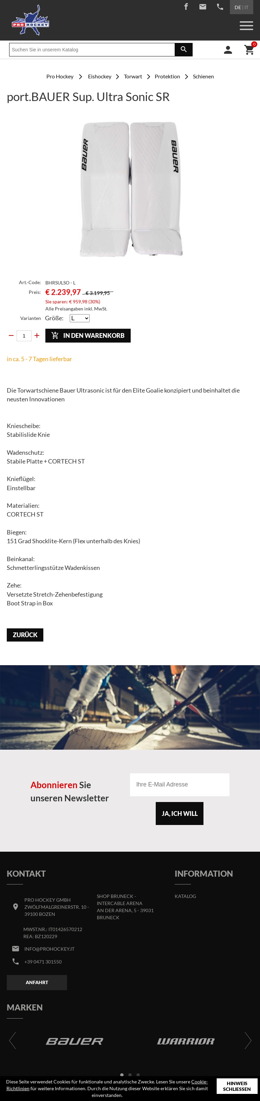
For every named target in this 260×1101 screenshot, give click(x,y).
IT (246, 7)
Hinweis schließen (237, 1086)
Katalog (185, 896)
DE (238, 7)
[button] (122, 1075)
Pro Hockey (59, 76)
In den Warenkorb (88, 335)
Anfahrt (37, 982)
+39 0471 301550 (43, 962)
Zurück (25, 635)
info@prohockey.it (49, 949)
